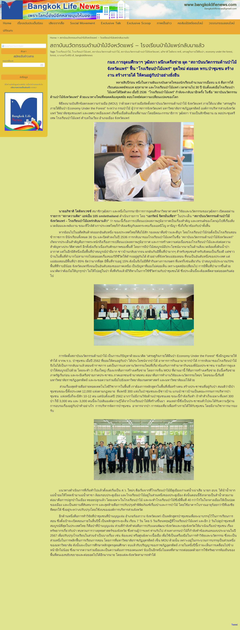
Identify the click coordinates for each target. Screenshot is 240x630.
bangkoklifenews (84, 55)
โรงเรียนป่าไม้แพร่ (81, 51)
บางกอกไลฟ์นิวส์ (65, 55)
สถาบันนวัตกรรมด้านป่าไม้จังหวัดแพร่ (140, 51)
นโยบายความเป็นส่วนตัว (21, 87)
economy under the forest (219, 51)
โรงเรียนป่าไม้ (63, 51)
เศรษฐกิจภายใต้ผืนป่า (193, 51)
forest (53, 55)
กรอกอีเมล (7, 61)
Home (53, 38)
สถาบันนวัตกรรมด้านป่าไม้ (106, 51)
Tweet (234, 624)
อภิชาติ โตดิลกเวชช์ (171, 51)
